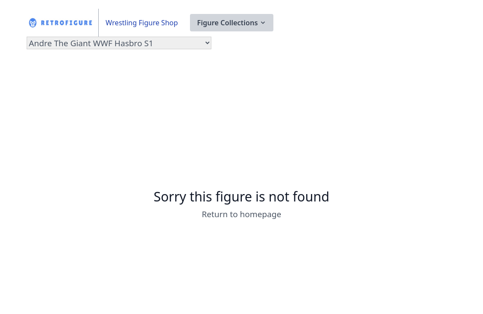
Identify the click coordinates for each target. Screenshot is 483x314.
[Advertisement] (241, 123)
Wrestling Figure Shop (142, 22)
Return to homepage (241, 213)
